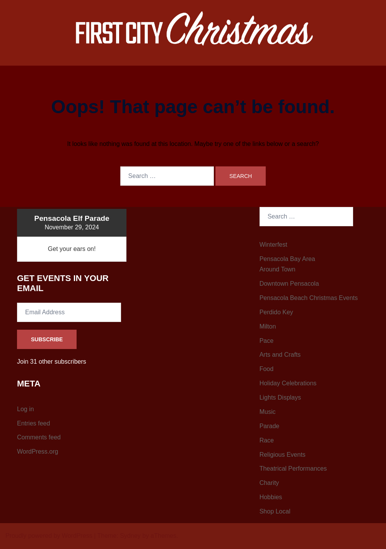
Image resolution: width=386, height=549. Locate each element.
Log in (25, 409)
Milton (268, 326)
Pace (266, 340)
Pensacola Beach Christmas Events (309, 298)
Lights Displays (280, 397)
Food (266, 369)
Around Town (277, 269)
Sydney (130, 535)
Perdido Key (276, 312)
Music (268, 411)
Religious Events (283, 454)
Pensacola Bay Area (287, 259)
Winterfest (273, 244)
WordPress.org (37, 451)
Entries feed (33, 423)
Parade (270, 426)
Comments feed (39, 437)
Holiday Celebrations (288, 383)
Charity (269, 483)
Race (267, 440)
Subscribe (47, 339)
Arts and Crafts (280, 354)
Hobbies (271, 497)
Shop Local (275, 511)
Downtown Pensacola (289, 283)
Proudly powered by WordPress (48, 535)
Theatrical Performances (293, 468)
